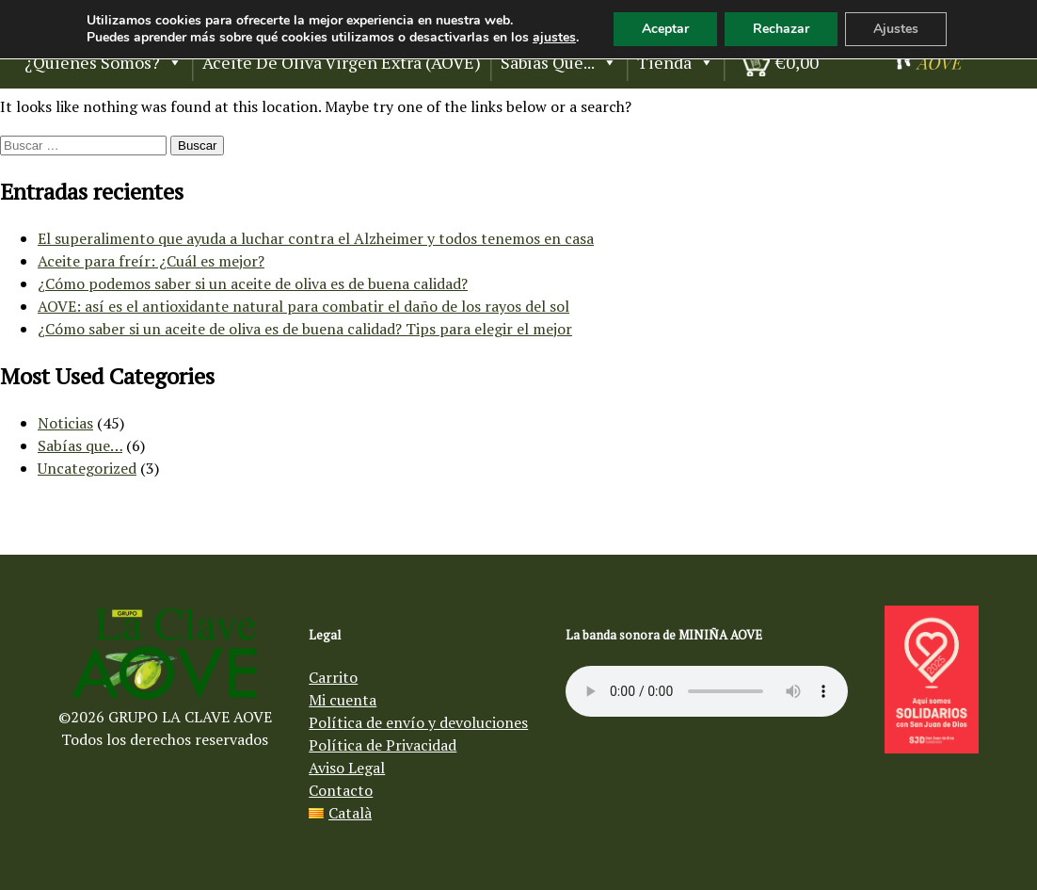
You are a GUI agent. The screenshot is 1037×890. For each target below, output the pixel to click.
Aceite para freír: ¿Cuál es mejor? (151, 261)
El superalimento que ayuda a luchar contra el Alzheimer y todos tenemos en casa (316, 238)
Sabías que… (80, 445)
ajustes (554, 37)
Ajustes (895, 29)
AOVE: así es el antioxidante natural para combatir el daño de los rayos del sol (303, 306)
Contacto (341, 790)
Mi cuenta (342, 699)
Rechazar (781, 29)
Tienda (675, 62)
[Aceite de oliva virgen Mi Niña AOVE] (927, 64)
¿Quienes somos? (103, 62)
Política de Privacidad (382, 745)
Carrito (333, 677)
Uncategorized (87, 468)
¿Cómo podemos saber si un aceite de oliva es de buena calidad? (253, 283)
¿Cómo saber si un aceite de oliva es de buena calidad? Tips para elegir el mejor (305, 328)
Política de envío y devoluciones (418, 722)
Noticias (65, 423)
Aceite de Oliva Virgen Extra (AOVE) (341, 62)
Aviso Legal (347, 767)
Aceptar (665, 29)
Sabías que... (559, 62)
